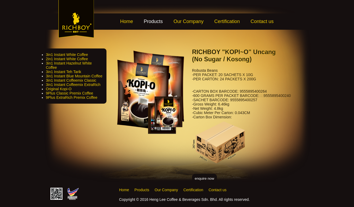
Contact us (262, 21)
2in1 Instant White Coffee (67, 59)
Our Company (189, 21)
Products (141, 190)
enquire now (204, 178)
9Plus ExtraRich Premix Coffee (71, 97)
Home (126, 21)
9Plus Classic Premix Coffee (69, 93)
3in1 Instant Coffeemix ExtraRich (73, 84)
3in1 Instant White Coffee (67, 54)
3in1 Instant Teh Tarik (63, 72)
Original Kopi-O (59, 89)
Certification (227, 21)
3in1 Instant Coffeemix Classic (71, 80)
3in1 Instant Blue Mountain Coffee (74, 76)
